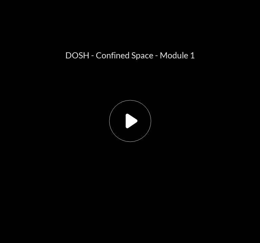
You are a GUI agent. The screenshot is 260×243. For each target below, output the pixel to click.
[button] (130, 121)
